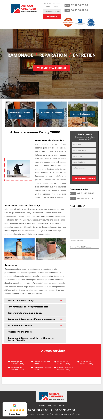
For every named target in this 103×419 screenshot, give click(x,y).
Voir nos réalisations (51, 68)
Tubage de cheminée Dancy (42, 363)
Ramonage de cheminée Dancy (63, 363)
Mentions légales (71, 414)
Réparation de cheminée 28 (51, 114)
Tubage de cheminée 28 (83, 114)
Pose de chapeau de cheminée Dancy (65, 368)
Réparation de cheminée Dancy (17, 368)
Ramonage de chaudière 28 (20, 114)
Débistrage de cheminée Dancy (86, 363)
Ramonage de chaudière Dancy (17, 363)
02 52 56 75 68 (79, 5)
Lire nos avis (14, 414)
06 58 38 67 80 (79, 10)
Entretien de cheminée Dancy (42, 368)
